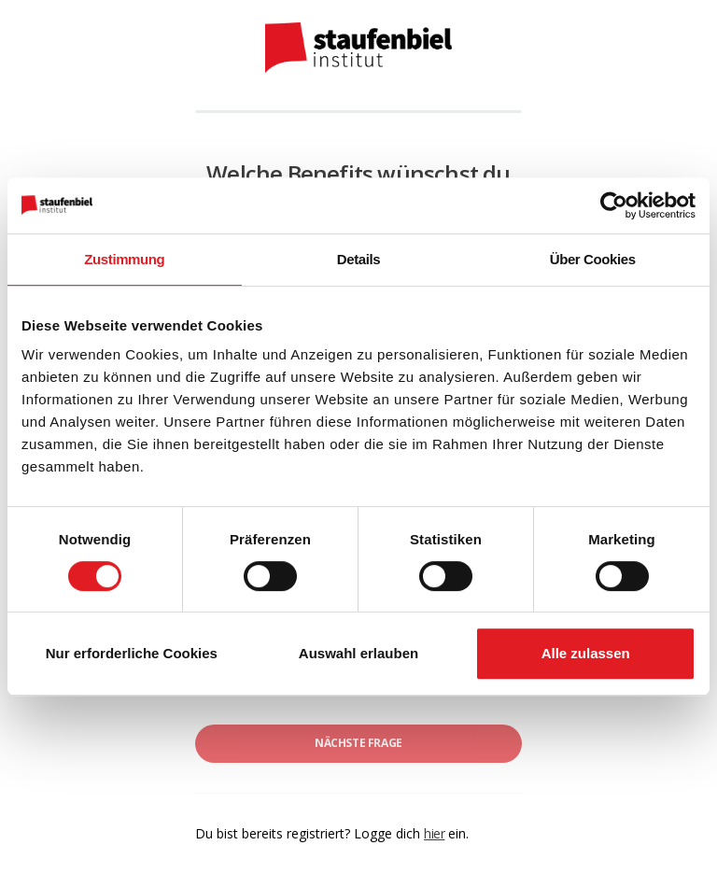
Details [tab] (358, 259)
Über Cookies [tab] (593, 259)
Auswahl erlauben (358, 653)
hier (434, 833)
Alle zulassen (585, 653)
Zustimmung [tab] (124, 259)
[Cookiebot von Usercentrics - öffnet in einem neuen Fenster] (614, 205)
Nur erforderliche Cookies (132, 653)
